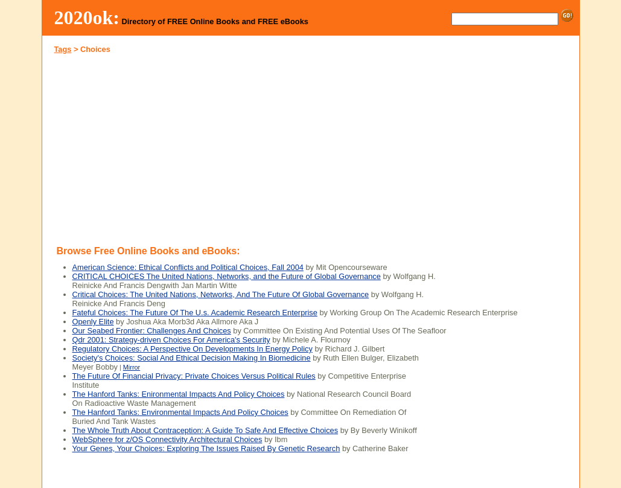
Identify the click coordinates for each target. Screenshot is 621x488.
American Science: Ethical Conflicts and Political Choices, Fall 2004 (188, 267)
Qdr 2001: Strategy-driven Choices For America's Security (171, 339)
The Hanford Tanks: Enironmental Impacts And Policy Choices (178, 394)
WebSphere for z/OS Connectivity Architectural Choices (167, 439)
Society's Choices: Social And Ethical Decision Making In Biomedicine (191, 357)
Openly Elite (93, 321)
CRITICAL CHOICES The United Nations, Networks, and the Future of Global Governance (226, 276)
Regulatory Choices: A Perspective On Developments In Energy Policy (192, 348)
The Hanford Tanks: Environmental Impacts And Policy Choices (180, 412)
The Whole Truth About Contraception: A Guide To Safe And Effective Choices (205, 430)
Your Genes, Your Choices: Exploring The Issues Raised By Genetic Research (206, 448)
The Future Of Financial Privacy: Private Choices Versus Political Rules (194, 375)
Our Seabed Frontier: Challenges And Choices (151, 330)
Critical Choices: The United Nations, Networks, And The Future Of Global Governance (220, 294)
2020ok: (87, 17)
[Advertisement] (176, 147)
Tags (63, 49)
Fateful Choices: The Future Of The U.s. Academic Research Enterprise (194, 312)
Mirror (131, 367)
